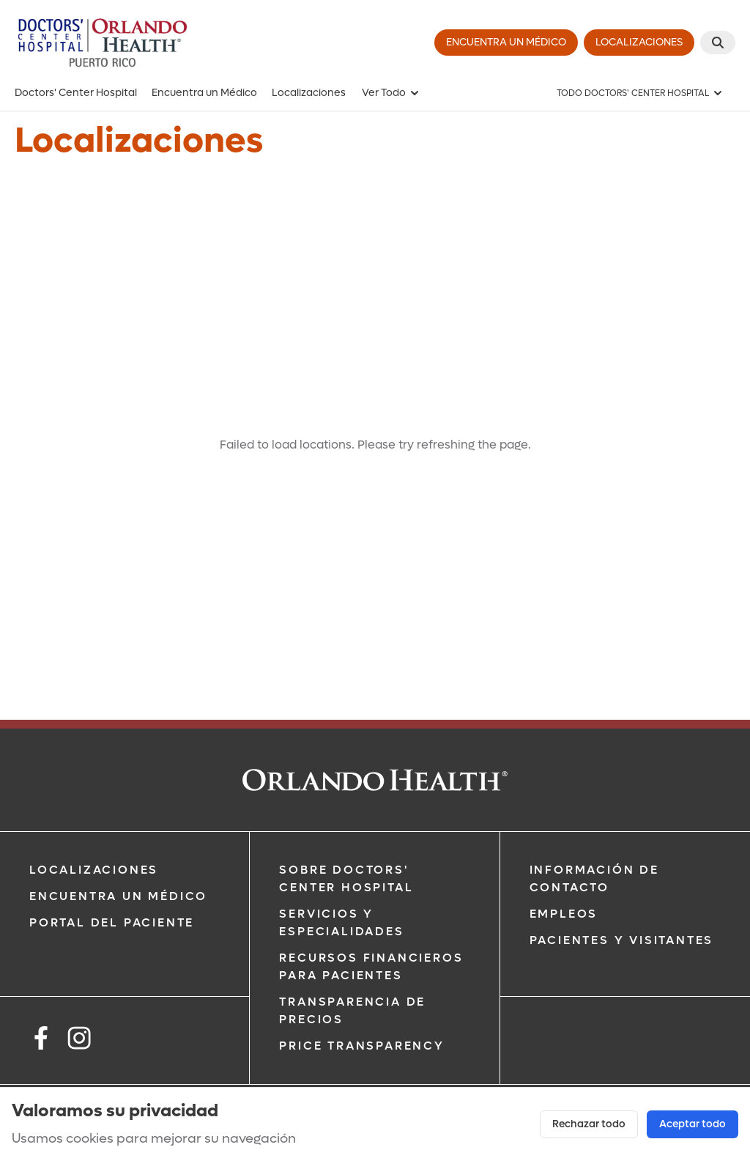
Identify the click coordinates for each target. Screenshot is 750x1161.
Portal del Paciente (111, 922)
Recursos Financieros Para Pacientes (371, 966)
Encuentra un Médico (204, 93)
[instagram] (79, 1040)
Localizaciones (309, 93)
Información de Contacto (594, 878)
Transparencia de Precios (352, 1010)
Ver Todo (391, 93)
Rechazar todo (588, 1124)
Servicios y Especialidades (341, 922)
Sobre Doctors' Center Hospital (346, 878)
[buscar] (717, 42)
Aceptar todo (692, 1124)
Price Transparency (361, 1045)
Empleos (564, 913)
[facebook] (41, 1040)
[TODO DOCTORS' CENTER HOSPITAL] (640, 93)
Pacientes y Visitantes (622, 940)
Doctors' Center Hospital (76, 93)
